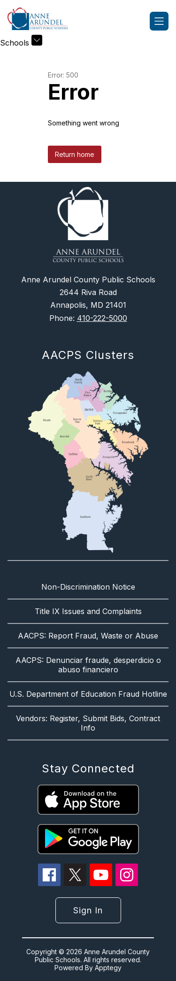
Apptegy (108, 968)
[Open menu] (159, 21)
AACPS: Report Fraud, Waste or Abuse (88, 635)
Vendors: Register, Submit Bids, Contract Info (88, 723)
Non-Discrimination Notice (88, 587)
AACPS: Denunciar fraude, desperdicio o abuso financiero (88, 664)
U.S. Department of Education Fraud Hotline (88, 694)
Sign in (88, 910)
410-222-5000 (102, 318)
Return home (74, 154)
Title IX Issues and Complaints (88, 611)
